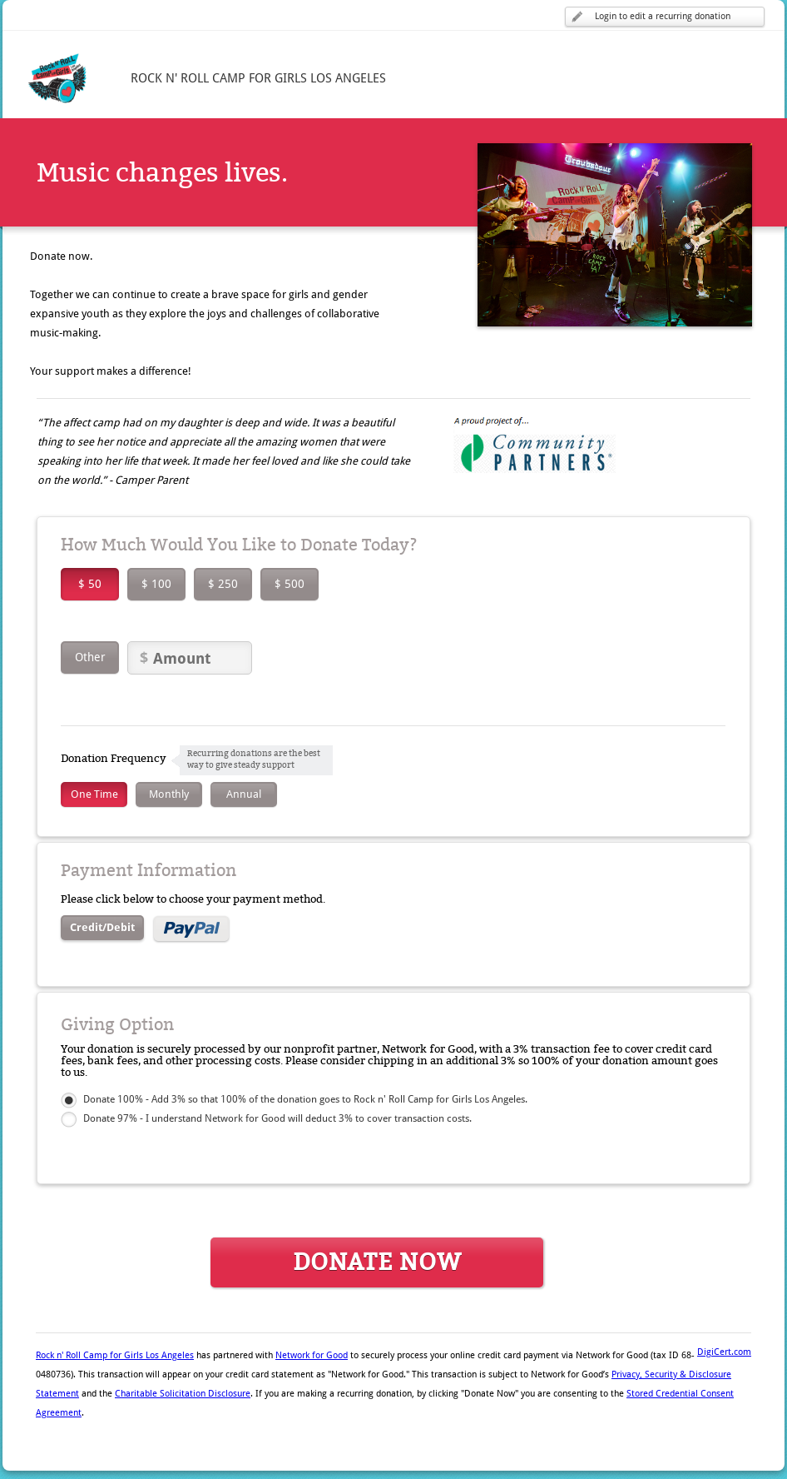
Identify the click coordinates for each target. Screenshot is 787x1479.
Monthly (169, 794)
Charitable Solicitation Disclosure (182, 1393)
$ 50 (89, 583)
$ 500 (289, 583)
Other (90, 657)
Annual (243, 794)
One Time (94, 794)
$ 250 (223, 583)
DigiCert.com (724, 1352)
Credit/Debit (102, 927)
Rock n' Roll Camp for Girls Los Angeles (115, 1355)
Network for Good (311, 1355)
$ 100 (156, 583)
